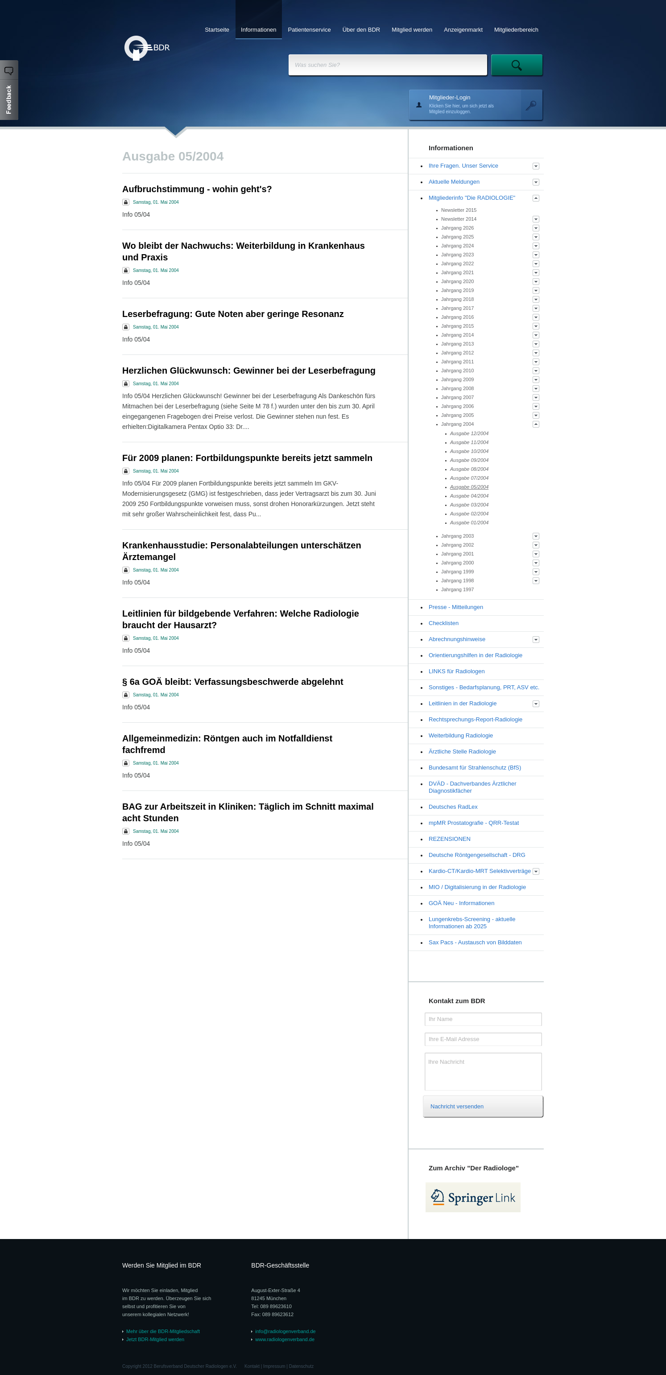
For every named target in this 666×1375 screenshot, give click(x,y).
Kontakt (252, 1366)
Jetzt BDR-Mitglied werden (155, 1339)
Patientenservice (309, 29)
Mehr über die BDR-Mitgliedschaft (163, 1331)
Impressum (274, 1366)
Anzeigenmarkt (463, 29)
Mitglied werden (412, 29)
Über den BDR (362, 29)
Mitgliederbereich (516, 29)
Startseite (217, 29)
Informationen (259, 29)
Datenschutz (301, 1366)
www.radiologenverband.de (284, 1339)
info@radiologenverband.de (285, 1331)
